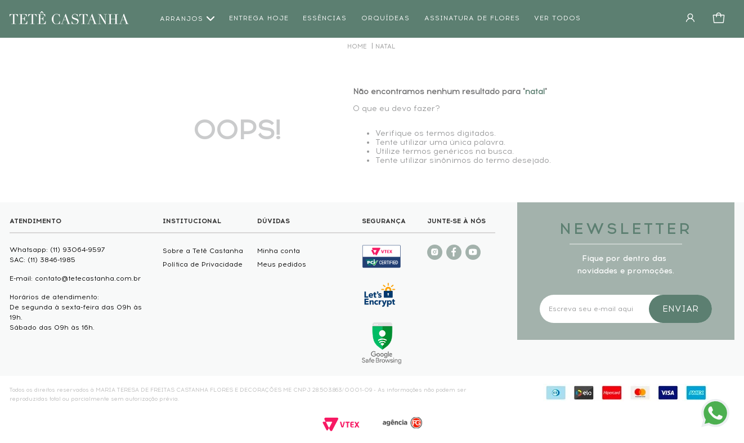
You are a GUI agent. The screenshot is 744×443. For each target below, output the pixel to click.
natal (385, 46)
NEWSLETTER (625, 228)
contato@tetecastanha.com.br (88, 278)
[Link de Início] (357, 46)
